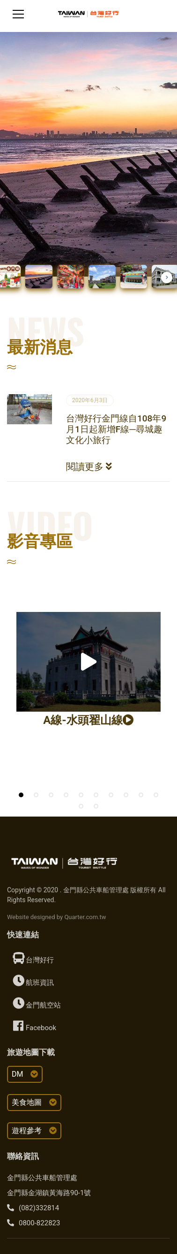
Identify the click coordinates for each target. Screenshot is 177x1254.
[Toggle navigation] (18, 14)
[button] (166, 277)
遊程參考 (34, 1130)
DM (25, 1074)
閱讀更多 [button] (89, 466)
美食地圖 (34, 1102)
